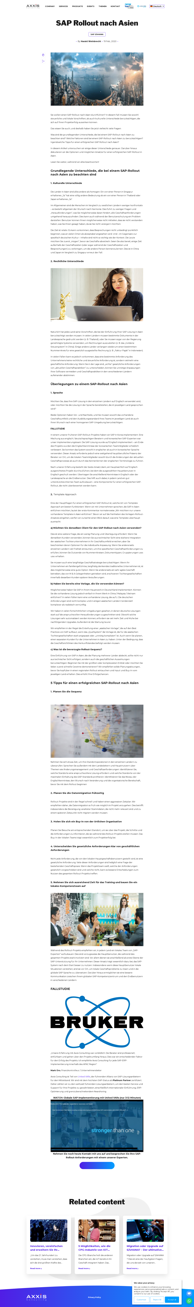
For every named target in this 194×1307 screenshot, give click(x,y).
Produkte (77, 6)
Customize (141, 1300)
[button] (189, 1301)
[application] (97, 1126)
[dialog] (157, 1292)
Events (90, 6)
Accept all (172, 1300)
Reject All (157, 1300)
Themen (103, 6)
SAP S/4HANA (97, 34)
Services (63, 6)
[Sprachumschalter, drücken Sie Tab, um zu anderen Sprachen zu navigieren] (157, 6)
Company (50, 6)
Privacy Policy (94, 1297)
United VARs (84, 1076)
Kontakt (115, 6)
